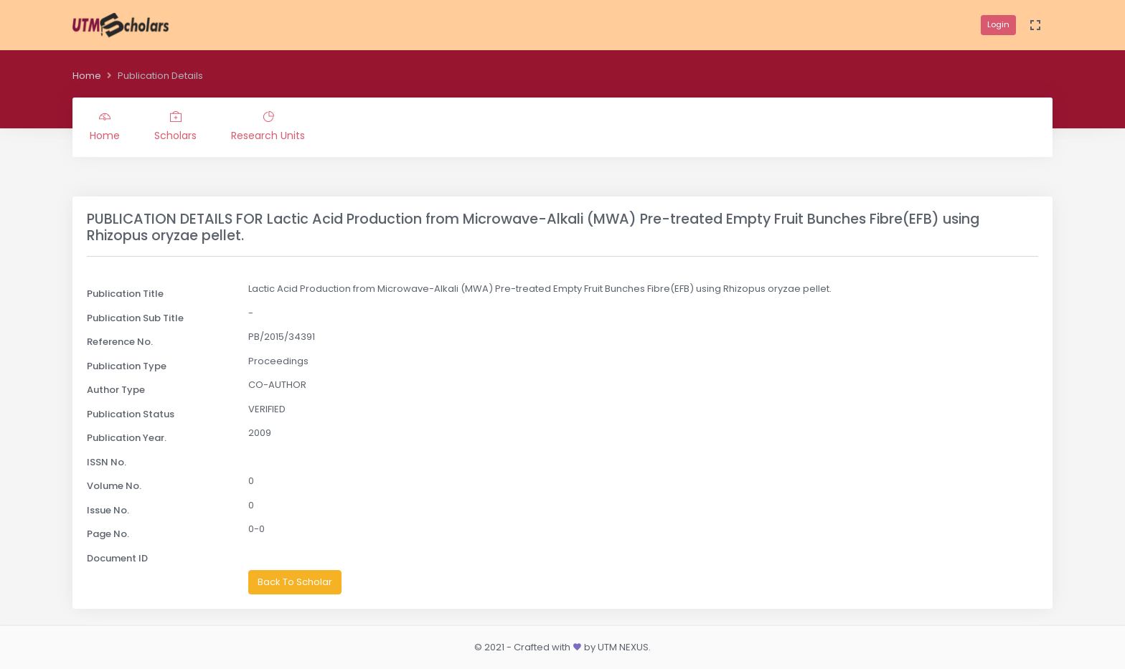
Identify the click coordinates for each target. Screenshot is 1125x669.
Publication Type (126, 366)
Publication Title (125, 293)
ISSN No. (106, 462)
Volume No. (114, 486)
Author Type (116, 390)
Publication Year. (126, 438)
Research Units (268, 127)
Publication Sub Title (135, 318)
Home (86, 75)
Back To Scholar (295, 582)
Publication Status (130, 414)
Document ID (117, 558)
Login (998, 24)
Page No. (108, 534)
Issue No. (108, 510)
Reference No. (120, 341)
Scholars (175, 127)
